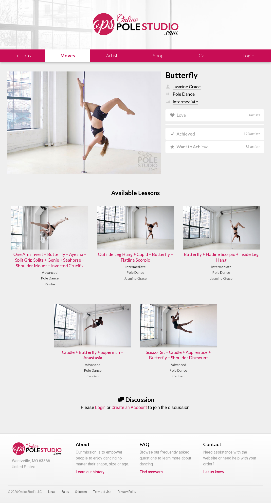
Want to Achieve (218, 146)
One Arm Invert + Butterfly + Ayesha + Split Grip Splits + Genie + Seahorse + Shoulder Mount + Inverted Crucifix (49, 260)
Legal (51, 492)
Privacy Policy (127, 492)
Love (218, 115)
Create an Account (129, 407)
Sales (65, 492)
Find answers (151, 472)
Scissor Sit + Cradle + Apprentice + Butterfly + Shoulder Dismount (178, 355)
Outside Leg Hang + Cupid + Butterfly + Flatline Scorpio (135, 257)
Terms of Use (102, 492)
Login (100, 407)
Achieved (218, 134)
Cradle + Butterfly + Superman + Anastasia (92, 355)
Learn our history (90, 472)
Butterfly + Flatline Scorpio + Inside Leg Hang (221, 257)
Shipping (81, 492)
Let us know (213, 472)
